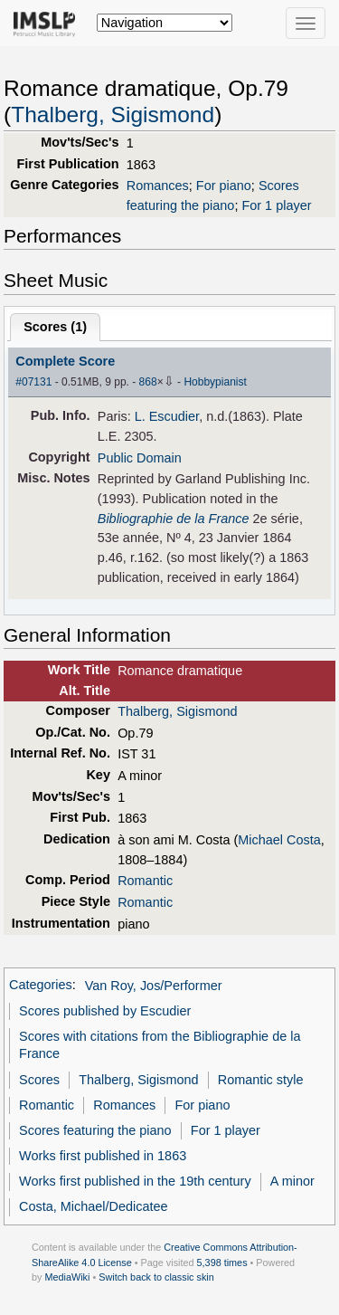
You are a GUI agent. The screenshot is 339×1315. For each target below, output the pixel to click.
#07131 (33, 382)
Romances (158, 185)
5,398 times (222, 1262)
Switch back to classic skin (156, 1277)
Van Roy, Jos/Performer (153, 985)
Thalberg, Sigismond (112, 114)
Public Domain (140, 458)
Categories (40, 985)
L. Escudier (167, 416)
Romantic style (261, 1079)
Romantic (145, 880)
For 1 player (276, 205)
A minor (292, 1181)
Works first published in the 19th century (135, 1181)
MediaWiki (66, 1277)
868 (148, 382)
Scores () (55, 326)
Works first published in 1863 (102, 1155)
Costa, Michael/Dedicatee (93, 1206)
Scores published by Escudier (105, 1011)
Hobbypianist (215, 382)
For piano (223, 185)
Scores (39, 1079)
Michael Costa (279, 840)
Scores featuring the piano (95, 1130)
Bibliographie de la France (174, 518)
